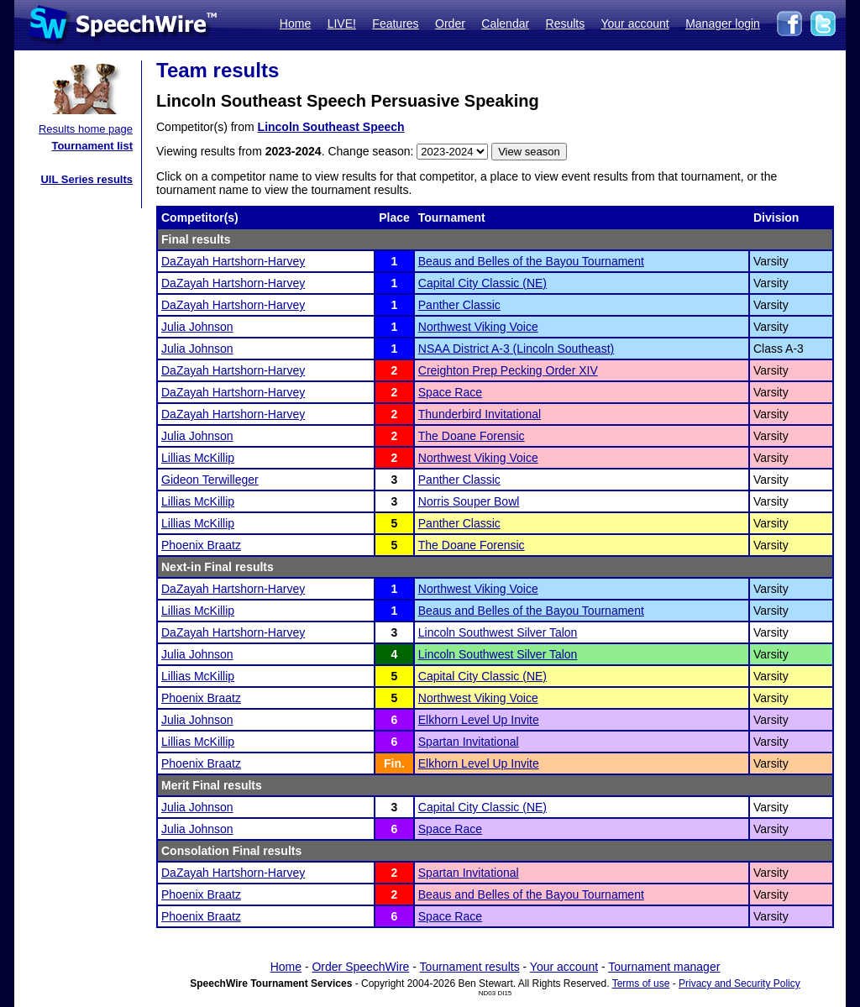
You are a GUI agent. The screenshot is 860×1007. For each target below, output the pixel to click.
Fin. (394, 763)
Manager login (722, 23)
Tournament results (470, 966)
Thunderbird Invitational (479, 414)
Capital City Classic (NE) (482, 283)
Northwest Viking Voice (478, 326)
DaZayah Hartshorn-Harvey (233, 261)
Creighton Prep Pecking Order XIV (508, 370)
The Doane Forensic (471, 436)
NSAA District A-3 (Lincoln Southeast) (516, 348)
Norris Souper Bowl (469, 501)
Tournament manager (664, 966)
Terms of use (641, 983)
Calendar (505, 23)
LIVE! (342, 23)
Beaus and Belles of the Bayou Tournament (531, 261)
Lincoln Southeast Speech (331, 127)
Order (450, 23)
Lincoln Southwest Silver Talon (498, 632)
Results (565, 23)
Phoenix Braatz (201, 545)
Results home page (86, 129)
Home (295, 23)
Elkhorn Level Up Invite (478, 719)
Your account (634, 23)
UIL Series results (86, 179)
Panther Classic (459, 305)
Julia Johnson (197, 326)
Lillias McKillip (197, 457)
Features (395, 23)
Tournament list (92, 145)
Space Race (450, 392)
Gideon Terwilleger (210, 479)
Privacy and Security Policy (739, 983)
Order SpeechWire (360, 966)
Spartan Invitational (468, 741)
